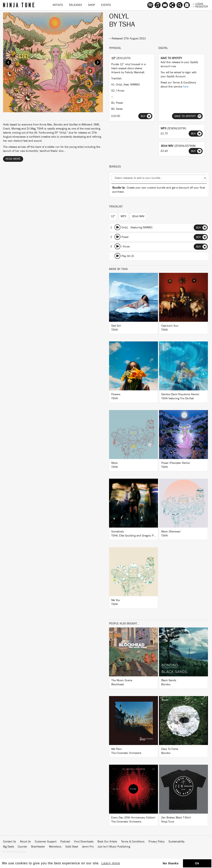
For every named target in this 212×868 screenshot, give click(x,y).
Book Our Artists (107, 841)
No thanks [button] (171, 863)
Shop (91, 5)
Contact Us (9, 841)
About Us (25, 841)
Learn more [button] (110, 863)
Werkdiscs (55, 846)
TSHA (127, 24)
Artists (58, 5)
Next (97, 62)
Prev (8, 62)
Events (106, 5)
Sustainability (177, 841)
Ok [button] (197, 863)
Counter (22, 846)
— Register (200, 6)
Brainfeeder (38, 846)
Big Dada (8, 846)
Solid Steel (71, 846)
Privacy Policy (156, 841)
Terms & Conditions (133, 841)
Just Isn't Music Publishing (113, 846)
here (185, 86)
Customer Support (45, 841)
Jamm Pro (88, 846)
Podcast (65, 841)
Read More (13, 159)
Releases (75, 5)
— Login (198, 4)
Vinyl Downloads (84, 841)
